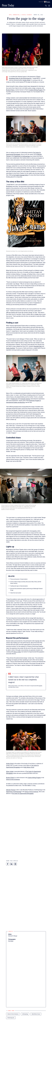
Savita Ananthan (10, 348)
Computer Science (25, 398)
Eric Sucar (10, 941)
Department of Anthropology (22, 156)
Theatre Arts (14, 398)
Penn (38, 76)
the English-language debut (20, 175)
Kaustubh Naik (38, 346)
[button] (26, 129)
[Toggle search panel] (46, 5)
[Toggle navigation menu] (49, 5)
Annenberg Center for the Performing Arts (20, 78)
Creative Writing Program (36, 90)
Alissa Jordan (17, 652)
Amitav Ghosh (26, 80)
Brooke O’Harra (10, 90)
